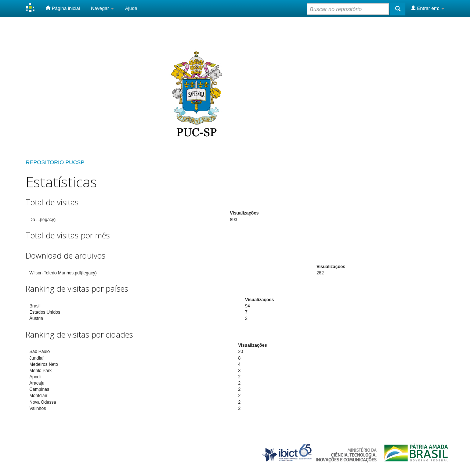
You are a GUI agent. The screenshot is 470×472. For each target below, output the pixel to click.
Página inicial (63, 8)
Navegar (102, 8)
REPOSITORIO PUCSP (55, 162)
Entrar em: (427, 8)
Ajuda (131, 8)
